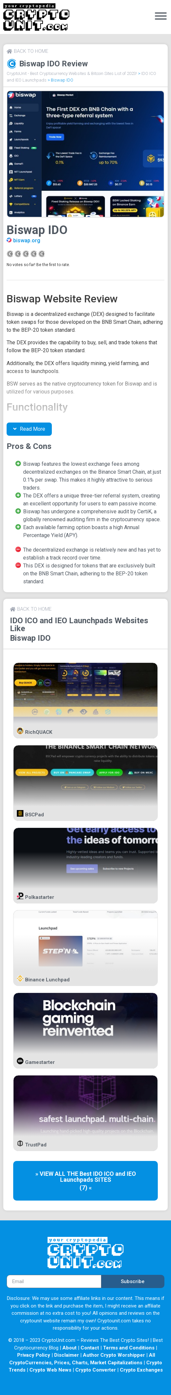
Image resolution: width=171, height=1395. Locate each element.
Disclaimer (66, 1355)
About (69, 1348)
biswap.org (26, 240)
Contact (90, 1348)
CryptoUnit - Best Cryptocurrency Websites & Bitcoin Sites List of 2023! (72, 73)
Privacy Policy (33, 1355)
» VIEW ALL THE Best (64, 1173)
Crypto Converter (95, 1370)
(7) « (86, 1187)
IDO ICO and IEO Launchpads (61, 620)
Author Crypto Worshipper (114, 1355)
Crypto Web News (50, 1370)
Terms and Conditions (128, 1348)
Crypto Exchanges (141, 1370)
